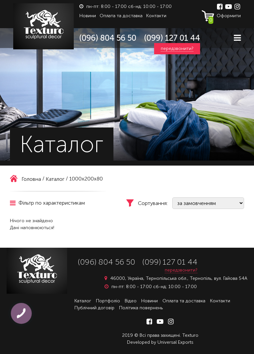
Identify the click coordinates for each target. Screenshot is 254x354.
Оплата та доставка (121, 16)
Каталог (82, 301)
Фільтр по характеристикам (47, 203)
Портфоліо (108, 301)
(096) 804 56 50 (107, 38)
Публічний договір (94, 308)
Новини (87, 16)
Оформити (224, 17)
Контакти (156, 16)
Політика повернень (141, 308)
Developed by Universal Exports (160, 342)
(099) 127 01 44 (172, 38)
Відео (131, 301)
